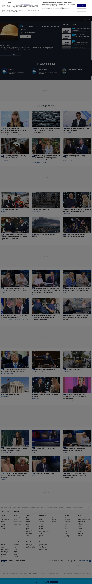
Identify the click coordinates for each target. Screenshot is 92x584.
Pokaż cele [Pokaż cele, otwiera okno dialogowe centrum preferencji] (81, 10)
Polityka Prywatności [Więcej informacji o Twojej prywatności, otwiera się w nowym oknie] (6, 13)
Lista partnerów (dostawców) (47, 9)
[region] (46, 8)
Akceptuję (81, 5)
